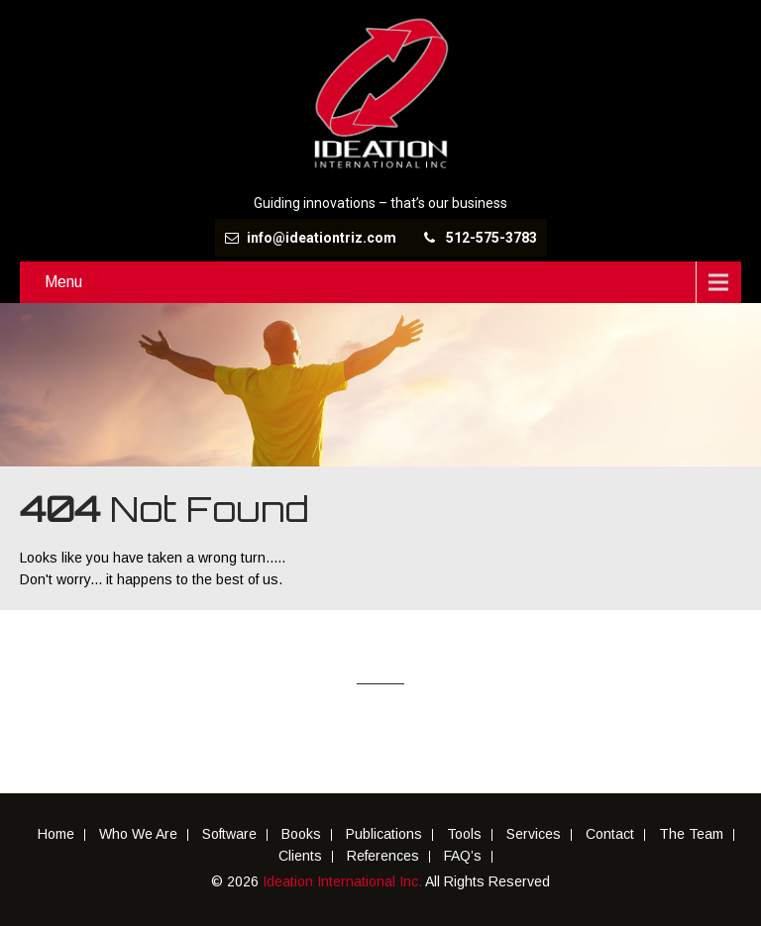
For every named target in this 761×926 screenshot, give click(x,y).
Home (56, 835)
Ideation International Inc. (344, 881)
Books (301, 835)
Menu (63, 281)
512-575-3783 (491, 238)
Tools (464, 835)
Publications (384, 835)
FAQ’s (463, 857)
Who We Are (138, 835)
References (383, 857)
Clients (300, 857)
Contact (610, 835)
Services (533, 835)
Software (229, 835)
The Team (691, 835)
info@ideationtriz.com (321, 238)
